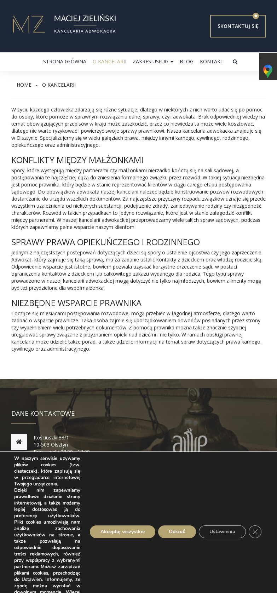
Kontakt (212, 61)
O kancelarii (109, 61)
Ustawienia (222, 531)
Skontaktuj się (238, 26)
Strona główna (64, 61)
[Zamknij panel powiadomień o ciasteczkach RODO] (255, 531)
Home (24, 84)
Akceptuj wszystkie (122, 531)
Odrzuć (177, 531)
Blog (187, 61)
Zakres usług (153, 61)
